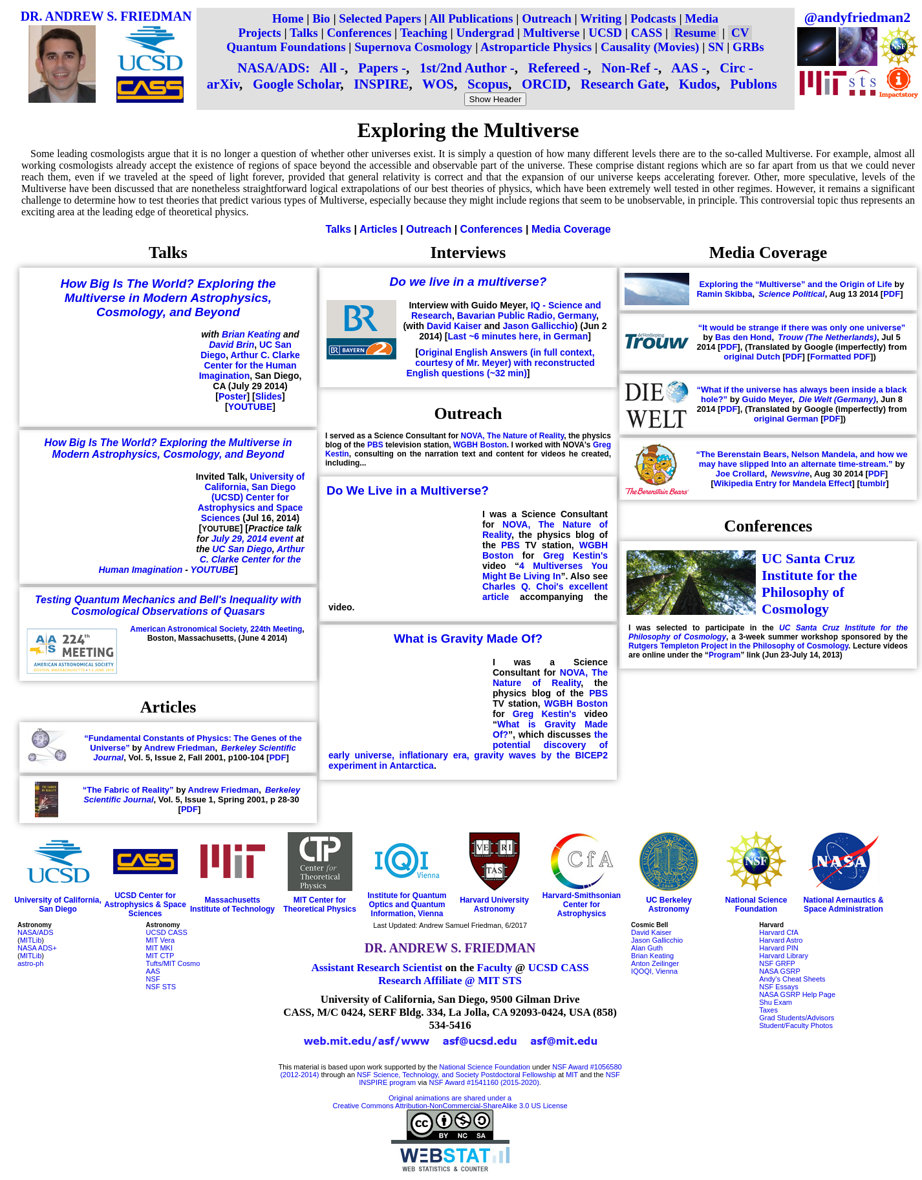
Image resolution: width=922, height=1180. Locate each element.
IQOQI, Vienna (654, 971)
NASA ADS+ (37, 948)
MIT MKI (159, 948)
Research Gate (623, 84)
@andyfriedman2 (857, 17)
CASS (647, 32)
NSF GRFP (777, 963)
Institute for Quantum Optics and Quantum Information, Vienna (407, 904)
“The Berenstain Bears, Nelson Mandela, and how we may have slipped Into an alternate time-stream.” (801, 459)
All (328, 68)
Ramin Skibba (724, 294)
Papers (378, 68)
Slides (268, 396)
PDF (277, 757)
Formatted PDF (840, 356)
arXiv (223, 84)
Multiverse (551, 32)
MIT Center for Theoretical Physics (319, 905)
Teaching (423, 32)
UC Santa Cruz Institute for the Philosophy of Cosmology (809, 583)
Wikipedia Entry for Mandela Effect (783, 483)
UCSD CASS (167, 932)
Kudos (697, 84)
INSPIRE (381, 84)
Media (701, 18)
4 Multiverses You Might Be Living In (545, 571)
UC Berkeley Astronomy (669, 905)
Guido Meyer (767, 399)
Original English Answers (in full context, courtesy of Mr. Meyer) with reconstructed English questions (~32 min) (501, 362)
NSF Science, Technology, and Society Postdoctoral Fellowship (456, 1074)
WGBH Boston (480, 444)
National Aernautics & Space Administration (843, 905)
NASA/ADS (35, 932)
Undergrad (485, 32)
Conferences (359, 32)
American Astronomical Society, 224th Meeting (216, 629)
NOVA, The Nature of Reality (512, 435)
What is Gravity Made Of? (468, 638)
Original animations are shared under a (450, 1098)
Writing (600, 18)
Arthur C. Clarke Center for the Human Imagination (249, 365)
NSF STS (161, 987)
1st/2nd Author (463, 68)
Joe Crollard (740, 473)
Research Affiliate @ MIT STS (450, 980)
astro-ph (30, 963)
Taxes (768, 1010)
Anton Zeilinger (655, 963)
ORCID (544, 84)
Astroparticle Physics (536, 47)
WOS (438, 84)
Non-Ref (625, 68)
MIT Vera (160, 940)
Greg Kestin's (575, 555)
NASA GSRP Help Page (797, 994)
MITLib (31, 940)
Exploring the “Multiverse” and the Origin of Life (795, 284)
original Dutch (752, 356)
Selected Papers (380, 18)
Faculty (495, 967)
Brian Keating (251, 334)
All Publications (471, 18)
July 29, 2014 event (252, 538)
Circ (732, 68)
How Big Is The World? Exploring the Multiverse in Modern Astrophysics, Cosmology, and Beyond (167, 298)
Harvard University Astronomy (494, 905)
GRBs (748, 47)
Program (724, 655)
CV (740, 32)
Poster (233, 396)
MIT (572, 1074)
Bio (321, 18)
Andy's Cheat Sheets (792, 979)
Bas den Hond (743, 337)
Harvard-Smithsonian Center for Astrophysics (581, 904)
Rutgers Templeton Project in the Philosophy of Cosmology (738, 645)
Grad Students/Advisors (796, 1018)
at (561, 1074)
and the (592, 1074)
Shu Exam (775, 1002)
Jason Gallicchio (539, 326)
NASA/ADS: (273, 68)
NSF (153, 979)
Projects (260, 32)
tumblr (873, 483)
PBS (375, 444)
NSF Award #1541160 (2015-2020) (484, 1082)
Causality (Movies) (650, 47)
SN (716, 47)
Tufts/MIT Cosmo (173, 963)
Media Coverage (571, 229)
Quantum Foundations (285, 47)
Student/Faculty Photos (796, 1025)
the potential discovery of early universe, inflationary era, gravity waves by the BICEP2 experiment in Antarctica (468, 750)
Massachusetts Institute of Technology (232, 905)
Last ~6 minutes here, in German (518, 336)
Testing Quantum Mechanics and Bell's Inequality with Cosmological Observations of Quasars (168, 605)
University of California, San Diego (58, 905)
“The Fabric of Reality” (128, 790)
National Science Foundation (756, 905)
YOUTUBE (250, 407)
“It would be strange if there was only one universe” (802, 327)
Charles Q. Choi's (523, 586)
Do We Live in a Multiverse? (408, 490)
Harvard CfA (779, 932)
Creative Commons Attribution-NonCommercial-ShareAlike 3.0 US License (450, 1106)
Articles (378, 229)
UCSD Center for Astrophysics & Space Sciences (145, 904)
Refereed (554, 68)
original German (786, 419)
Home (288, 18)
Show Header (495, 99)
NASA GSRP (779, 971)
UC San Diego (242, 549)
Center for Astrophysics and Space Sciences (250, 507)
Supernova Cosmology (413, 47)
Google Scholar (296, 84)
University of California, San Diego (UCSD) (255, 486)
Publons (753, 84)
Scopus (487, 84)
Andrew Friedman (179, 748)
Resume (695, 32)
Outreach (547, 18)
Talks (304, 32)
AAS (684, 68)
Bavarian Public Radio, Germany (526, 315)
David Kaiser (454, 326)
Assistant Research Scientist (376, 967)
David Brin (231, 344)
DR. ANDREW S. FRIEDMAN (106, 16)
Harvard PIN (779, 948)
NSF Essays (779, 987)
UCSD (605, 32)
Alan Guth (647, 948)
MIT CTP (160, 956)
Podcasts (653, 18)
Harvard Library (783, 956)
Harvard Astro (780, 940)
